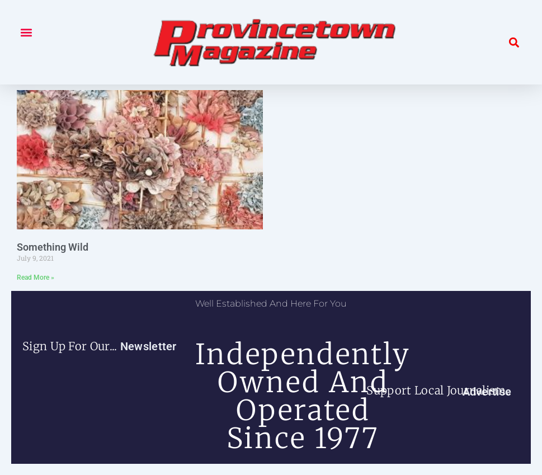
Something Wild (52, 247)
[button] (26, 32)
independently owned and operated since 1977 (303, 396)
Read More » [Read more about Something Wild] (35, 277)
